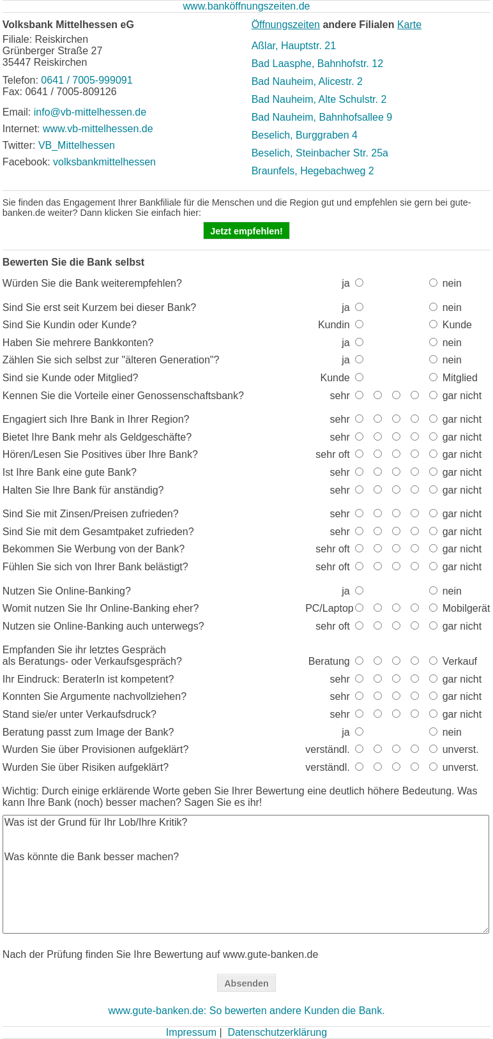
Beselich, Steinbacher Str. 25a (320, 153)
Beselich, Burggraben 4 (305, 135)
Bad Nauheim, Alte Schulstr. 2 (319, 99)
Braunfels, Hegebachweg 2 (313, 170)
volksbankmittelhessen (104, 161)
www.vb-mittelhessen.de (98, 128)
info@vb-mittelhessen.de (90, 112)
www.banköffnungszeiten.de (246, 6)
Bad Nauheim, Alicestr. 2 (307, 81)
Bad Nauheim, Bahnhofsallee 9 (322, 117)
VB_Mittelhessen (76, 145)
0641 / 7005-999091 (86, 80)
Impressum (191, 1032)
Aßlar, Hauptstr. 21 (294, 45)
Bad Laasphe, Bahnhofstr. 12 (317, 63)
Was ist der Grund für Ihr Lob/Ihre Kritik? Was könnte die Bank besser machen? (246, 874)
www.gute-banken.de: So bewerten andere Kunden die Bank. (246, 1010)
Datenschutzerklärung (277, 1032)
